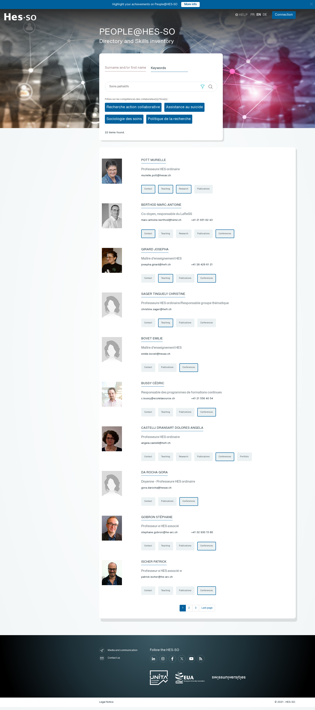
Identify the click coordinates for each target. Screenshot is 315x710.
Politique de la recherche (169, 118)
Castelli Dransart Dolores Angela (174, 429)
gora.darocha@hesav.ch (156, 490)
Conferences (226, 234)
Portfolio (245, 459)
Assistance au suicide (184, 107)
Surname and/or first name (125, 67)
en (259, 14)
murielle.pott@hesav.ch (156, 175)
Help (241, 15)
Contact (148, 189)
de (265, 14)
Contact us (109, 661)
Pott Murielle (154, 159)
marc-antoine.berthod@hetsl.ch (161, 220)
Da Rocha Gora (155, 474)
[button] (203, 86)
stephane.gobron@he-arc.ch (159, 535)
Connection (284, 14)
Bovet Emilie (152, 339)
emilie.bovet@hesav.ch (155, 355)
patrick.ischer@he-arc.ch (157, 580)
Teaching (166, 189)
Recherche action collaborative (133, 107)
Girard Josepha (155, 249)
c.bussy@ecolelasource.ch (158, 400)
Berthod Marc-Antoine (162, 204)
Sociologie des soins (124, 118)
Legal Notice (106, 705)
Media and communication (118, 653)
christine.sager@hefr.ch (156, 310)
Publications (204, 189)
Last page (207, 611)
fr (253, 14)
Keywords (160, 67)
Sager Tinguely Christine (164, 294)
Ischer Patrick (154, 564)
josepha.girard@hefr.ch (156, 265)
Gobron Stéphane (158, 519)
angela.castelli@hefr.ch (156, 445)
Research (184, 189)
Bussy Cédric (153, 384)
